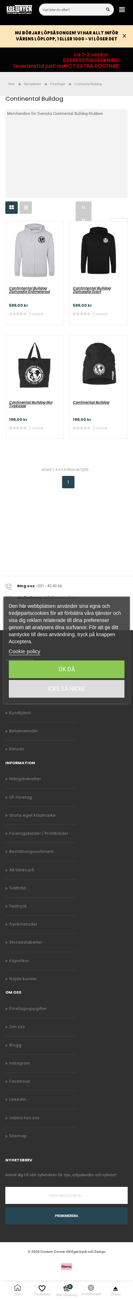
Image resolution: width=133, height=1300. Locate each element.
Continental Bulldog (91, 402)
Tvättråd (17, 888)
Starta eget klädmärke (32, 815)
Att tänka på (21, 870)
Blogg (15, 1045)
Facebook (19, 1081)
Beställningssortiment (31, 851)
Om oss (17, 1026)
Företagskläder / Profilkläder (38, 833)
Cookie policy (24, 651)
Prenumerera (66, 1216)
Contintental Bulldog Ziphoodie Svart (92, 290)
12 (83, 208)
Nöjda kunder (23, 979)
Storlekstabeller (25, 942)
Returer (16, 749)
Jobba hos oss (24, 1118)
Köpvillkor (19, 960)
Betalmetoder (23, 731)
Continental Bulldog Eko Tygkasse (30, 404)
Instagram (19, 1063)
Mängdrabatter (25, 779)
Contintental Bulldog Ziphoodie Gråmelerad (29, 290)
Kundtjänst (20, 713)
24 (83, 220)
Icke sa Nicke (66, 688)
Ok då (67, 669)
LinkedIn (17, 1099)
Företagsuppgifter (28, 1008)
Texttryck (18, 906)
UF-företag (20, 797)
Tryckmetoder (23, 924)
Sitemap (18, 1136)
